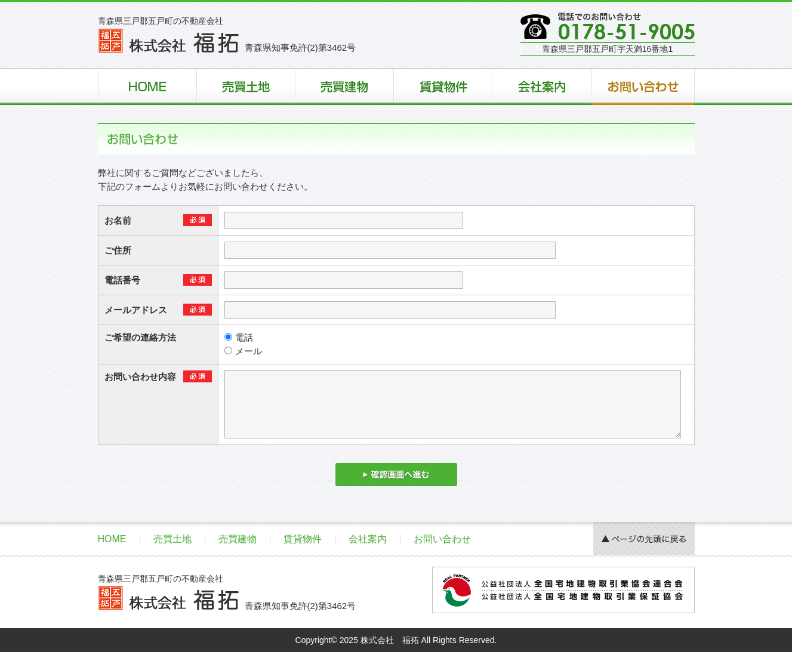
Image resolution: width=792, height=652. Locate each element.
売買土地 (172, 539)
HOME (112, 539)
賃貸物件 (302, 539)
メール (243, 351)
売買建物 (237, 539)
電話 (238, 337)
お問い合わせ (442, 539)
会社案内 (368, 539)
